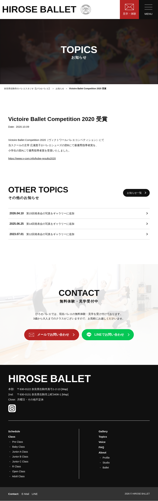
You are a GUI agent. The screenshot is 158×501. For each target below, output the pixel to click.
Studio (106, 462)
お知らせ (60, 88)
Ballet (106, 467)
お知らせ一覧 (134, 192)
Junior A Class (20, 451)
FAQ (101, 447)
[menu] (148, 9)
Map (64, 389)
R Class (16, 466)
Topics (103, 436)
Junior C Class (20, 461)
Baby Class (18, 446)
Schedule (14, 431)
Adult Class (18, 476)
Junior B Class (20, 456)
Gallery (103, 431)
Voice (102, 441)
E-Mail (25, 493)
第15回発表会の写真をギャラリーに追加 (50, 213)
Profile (106, 457)
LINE (35, 493)
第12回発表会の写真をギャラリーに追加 (50, 234)
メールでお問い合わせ (53, 335)
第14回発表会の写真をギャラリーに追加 (50, 223)
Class (11, 436)
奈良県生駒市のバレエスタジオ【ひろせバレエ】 (27, 88)
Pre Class (17, 441)
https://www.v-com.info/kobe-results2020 (32, 158)
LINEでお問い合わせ (109, 335)
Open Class (18, 471)
